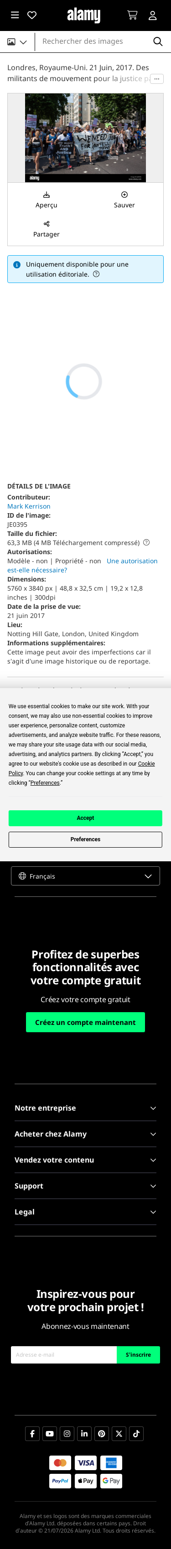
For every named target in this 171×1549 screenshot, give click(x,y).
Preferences (86, 839)
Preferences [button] (45, 783)
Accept (85, 818)
